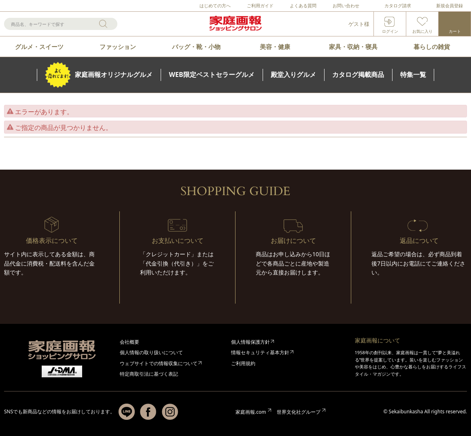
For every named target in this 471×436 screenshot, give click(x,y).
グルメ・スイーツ (39, 47)
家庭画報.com (251, 411)
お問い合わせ (346, 5)
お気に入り (422, 31)
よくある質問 (303, 5)
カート (455, 31)
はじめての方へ (215, 5)
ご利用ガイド (260, 5)
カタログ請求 (397, 5)
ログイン (390, 31)
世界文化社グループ (298, 411)
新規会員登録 (449, 5)
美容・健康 (275, 47)
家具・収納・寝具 (353, 47)
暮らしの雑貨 (432, 47)
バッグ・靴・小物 (196, 47)
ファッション (118, 47)
